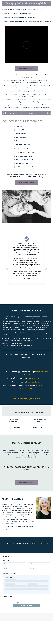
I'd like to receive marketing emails (27, 603)
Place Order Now (26, 605)
